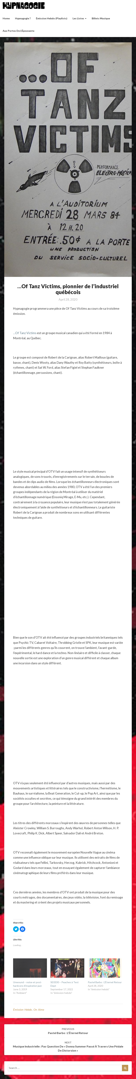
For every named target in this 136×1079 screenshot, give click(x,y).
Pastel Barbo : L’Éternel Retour (105, 982)
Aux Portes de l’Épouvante (18, 30)
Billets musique (101, 18)
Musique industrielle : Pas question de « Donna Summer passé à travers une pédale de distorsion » (68, 1046)
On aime (38, 1009)
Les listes (79, 18)
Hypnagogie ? (23, 18)
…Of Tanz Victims (24, 333)
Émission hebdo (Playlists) (51, 18)
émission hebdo (22, 1009)
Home (6, 18)
